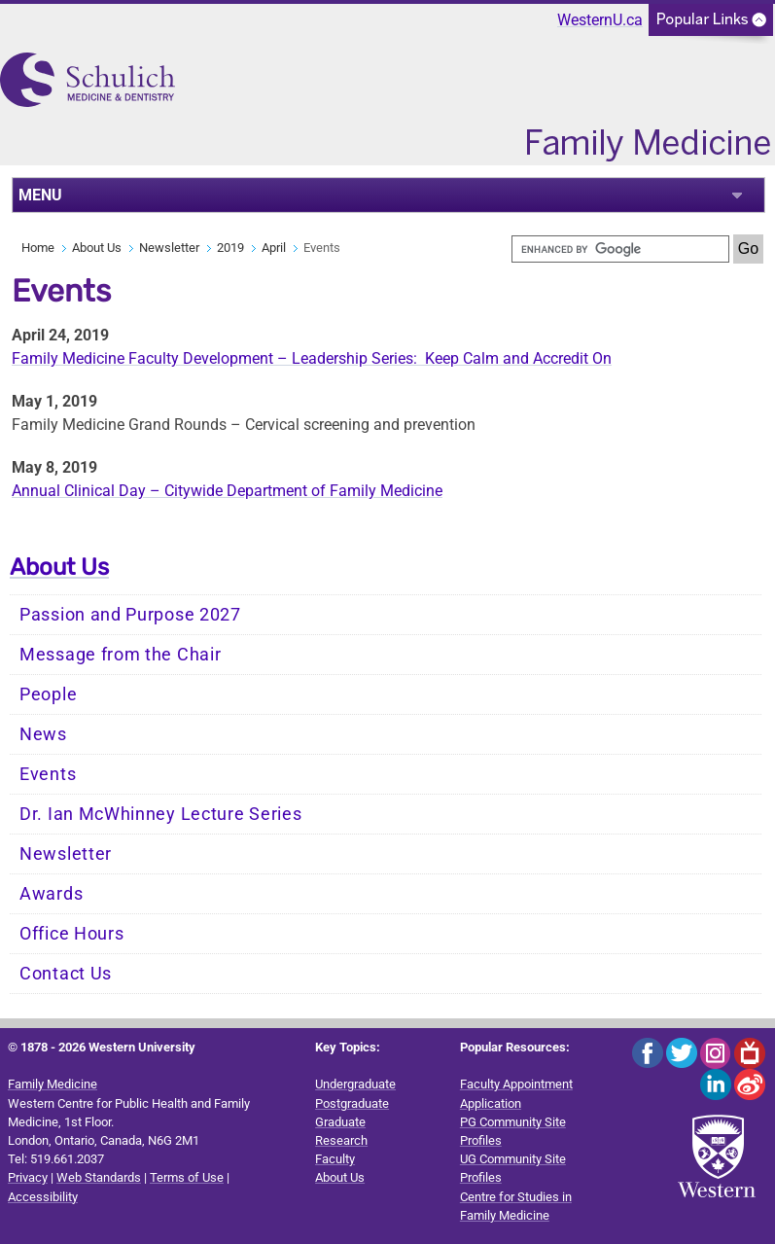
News (43, 734)
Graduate (340, 1122)
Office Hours (71, 933)
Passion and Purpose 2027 (130, 614)
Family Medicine (52, 1084)
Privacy (28, 1177)
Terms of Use (187, 1177)
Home (37, 247)
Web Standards (98, 1177)
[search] (620, 249)
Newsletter (169, 247)
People (48, 694)
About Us (97, 247)
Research (341, 1140)
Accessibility (43, 1197)
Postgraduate (352, 1103)
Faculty (335, 1159)
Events (47, 774)
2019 (230, 247)
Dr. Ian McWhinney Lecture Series (160, 814)
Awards (51, 894)
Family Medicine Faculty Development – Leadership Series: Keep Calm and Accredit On (312, 358)
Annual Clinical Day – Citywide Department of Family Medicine (227, 490)
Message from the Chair (120, 654)
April (274, 247)
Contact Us (65, 973)
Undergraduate (355, 1084)
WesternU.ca (600, 20)
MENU (40, 195)
